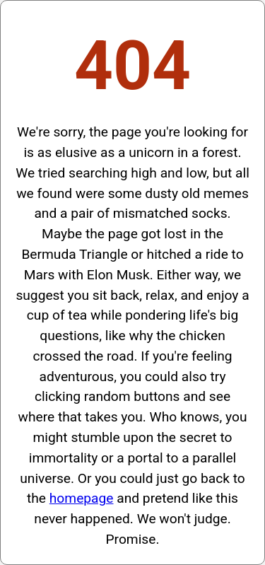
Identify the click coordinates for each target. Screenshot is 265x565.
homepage (81, 498)
